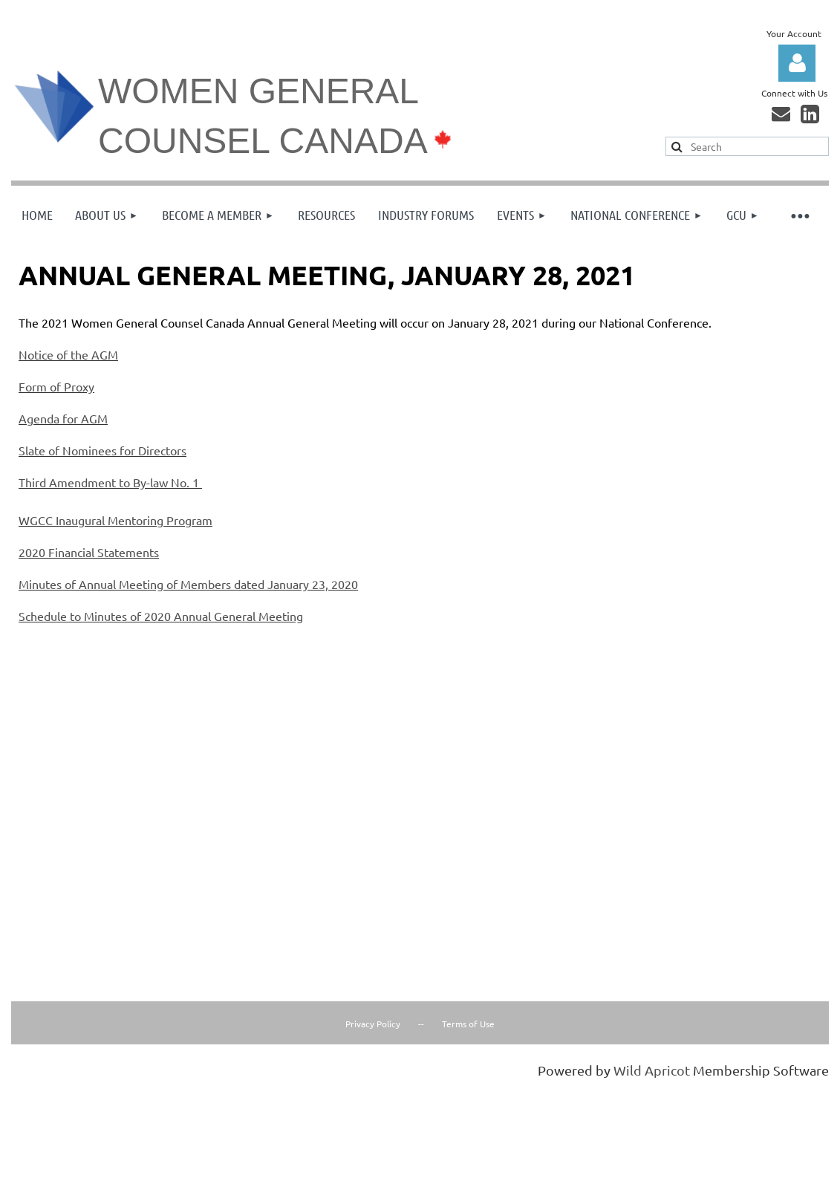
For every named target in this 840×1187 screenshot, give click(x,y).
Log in (796, 63)
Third (34, 482)
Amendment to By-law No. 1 (124, 482)
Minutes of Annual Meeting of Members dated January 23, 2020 (188, 583)
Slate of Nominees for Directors (102, 450)
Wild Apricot (651, 1070)
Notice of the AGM (68, 354)
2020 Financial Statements (89, 551)
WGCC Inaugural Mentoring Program (115, 520)
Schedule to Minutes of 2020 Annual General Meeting (161, 615)
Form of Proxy (56, 386)
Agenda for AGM (63, 418)
